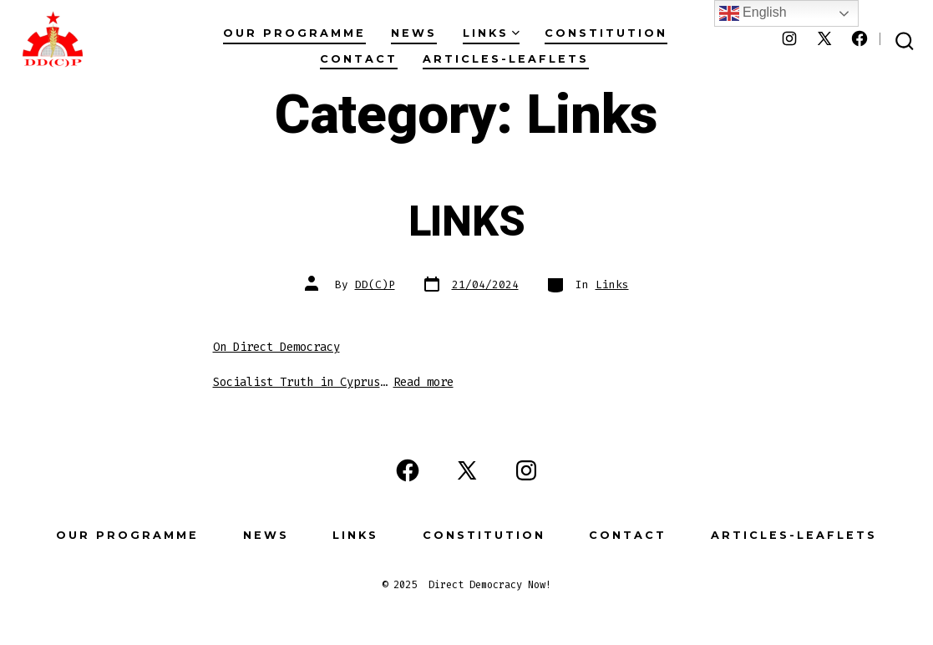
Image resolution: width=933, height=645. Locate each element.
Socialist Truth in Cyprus (296, 382)
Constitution (606, 33)
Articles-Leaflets (506, 59)
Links (491, 33)
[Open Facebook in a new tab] (859, 38)
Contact (359, 59)
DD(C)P (375, 284)
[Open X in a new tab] (824, 38)
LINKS (466, 222)
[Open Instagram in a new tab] (789, 38)
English (753, 13)
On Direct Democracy (276, 347)
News (414, 33)
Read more (423, 382)
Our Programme (294, 33)
